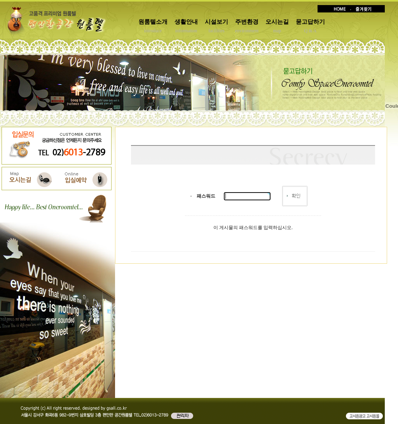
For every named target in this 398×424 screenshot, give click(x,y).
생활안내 (186, 22)
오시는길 (277, 22)
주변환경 (246, 22)
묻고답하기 (310, 22)
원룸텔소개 (153, 22)
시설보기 (216, 22)
